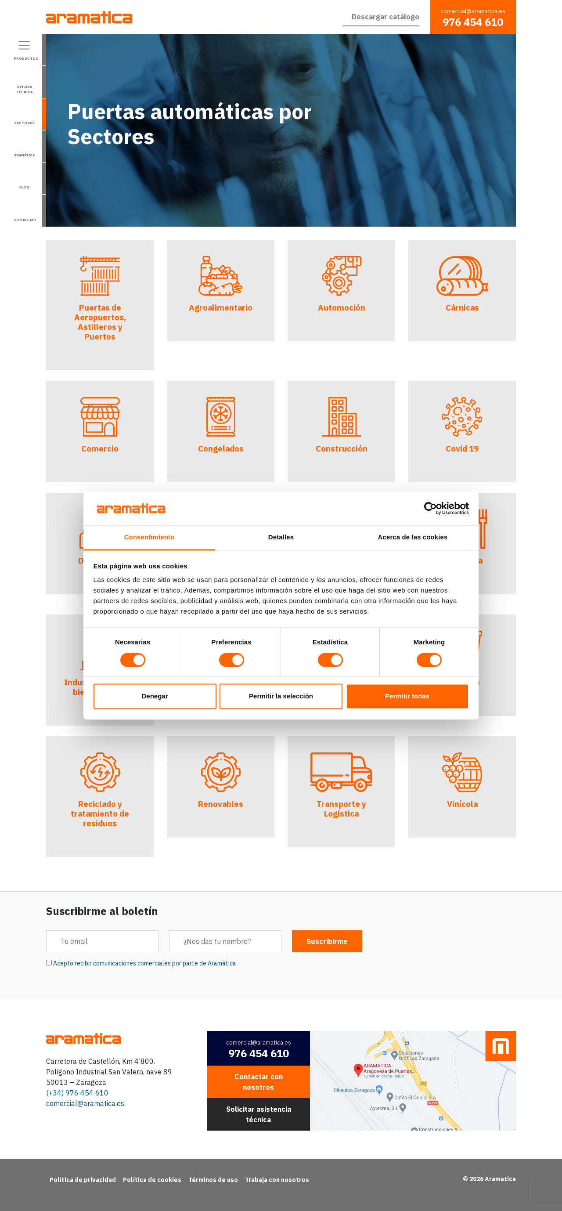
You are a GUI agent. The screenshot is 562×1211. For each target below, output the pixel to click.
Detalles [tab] (281, 537)
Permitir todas (407, 696)
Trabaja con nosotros (277, 1180)
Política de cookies (152, 1180)
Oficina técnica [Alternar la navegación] (24, 89)
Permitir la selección (281, 696)
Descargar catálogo (385, 16)
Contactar (25, 219)
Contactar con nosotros (258, 1082)
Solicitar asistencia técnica (258, 1114)
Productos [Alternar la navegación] (26, 58)
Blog (24, 187)
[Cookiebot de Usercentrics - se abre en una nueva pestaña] (430, 508)
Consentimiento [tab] (149, 537)
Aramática (24, 155)
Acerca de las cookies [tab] (413, 537)
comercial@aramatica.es (472, 11)
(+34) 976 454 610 (77, 1092)
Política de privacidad (83, 1180)
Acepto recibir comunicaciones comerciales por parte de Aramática (144, 963)
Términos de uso (213, 1180)
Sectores (24, 123)
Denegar (154, 696)
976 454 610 (473, 22)
